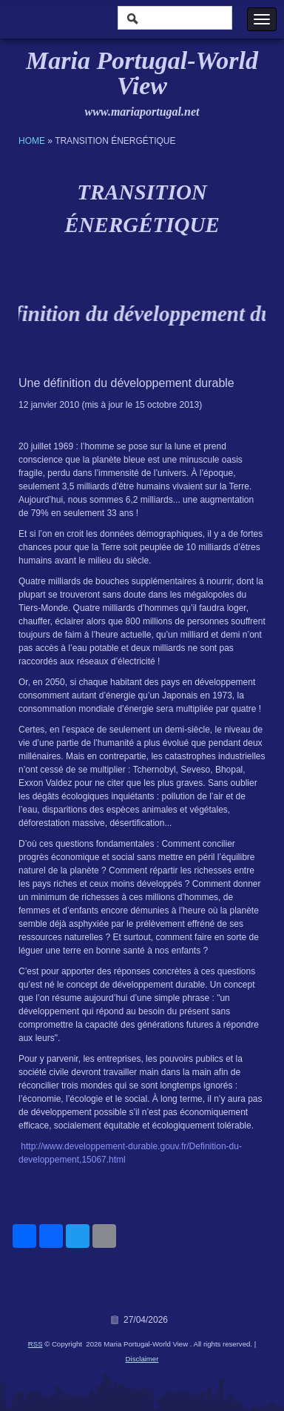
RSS (35, 1344)
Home (31, 141)
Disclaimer (142, 1359)
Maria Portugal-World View (142, 73)
